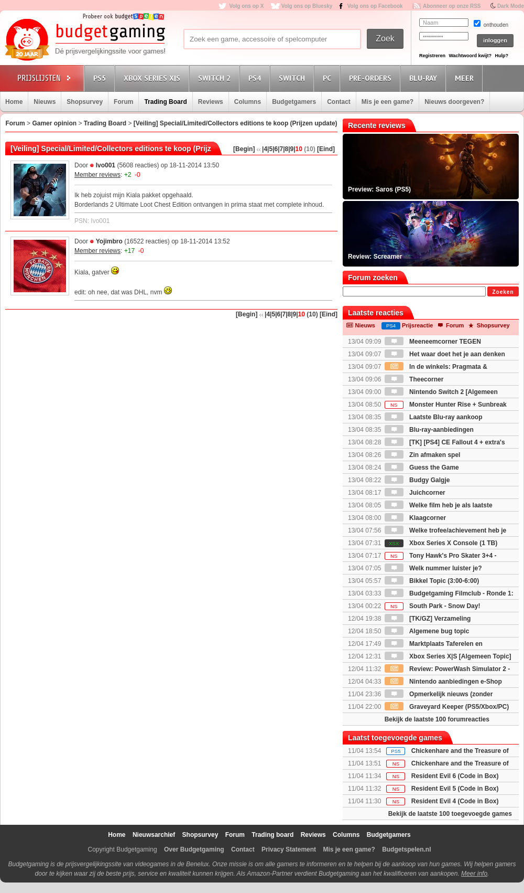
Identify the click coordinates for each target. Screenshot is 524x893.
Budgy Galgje (417, 480)
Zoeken (503, 292)
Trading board (272, 834)
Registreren (432, 55)
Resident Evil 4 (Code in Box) (455, 801)
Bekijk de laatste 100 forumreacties (437, 719)
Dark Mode (510, 6)
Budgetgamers (294, 101)
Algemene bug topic (427, 631)
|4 (264, 149)
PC (328, 78)
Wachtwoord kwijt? (470, 55)
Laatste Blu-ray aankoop (434, 417)
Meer (466, 78)
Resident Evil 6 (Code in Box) (455, 776)
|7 (280, 149)
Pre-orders (372, 78)
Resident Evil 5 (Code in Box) (455, 788)
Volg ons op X (246, 6)
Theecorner (414, 379)
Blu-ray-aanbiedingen (429, 429)
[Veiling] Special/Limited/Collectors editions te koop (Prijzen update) (235, 123)
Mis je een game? (387, 101)
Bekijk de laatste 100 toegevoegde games (450, 813)
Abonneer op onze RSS (452, 6)
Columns (247, 101)
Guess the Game (422, 467)
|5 (269, 149)
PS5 (101, 78)
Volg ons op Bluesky (307, 6)
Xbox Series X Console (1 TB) (441, 543)
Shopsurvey (85, 101)
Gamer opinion (54, 123)
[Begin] (244, 149)
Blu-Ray (424, 78)
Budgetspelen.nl (406, 849)
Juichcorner (415, 492)
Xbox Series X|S (153, 78)
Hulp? (501, 55)
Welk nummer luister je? (433, 568)
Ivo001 (105, 165)
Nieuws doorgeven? (454, 101)
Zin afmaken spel (423, 455)
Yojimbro (109, 241)
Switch (293, 78)
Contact (339, 101)
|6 (275, 149)
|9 (290, 149)
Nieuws (45, 101)
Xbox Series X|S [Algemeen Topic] (448, 656)
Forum (123, 101)
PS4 (256, 78)
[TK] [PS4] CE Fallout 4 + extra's (445, 442)
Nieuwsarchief (154, 834)
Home (14, 101)
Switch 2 (216, 78)
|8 (285, 149)
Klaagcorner (415, 518)
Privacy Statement (288, 849)
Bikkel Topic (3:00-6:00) (432, 580)
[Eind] (326, 149)
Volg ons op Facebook (375, 6)
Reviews (210, 101)
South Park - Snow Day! (433, 606)
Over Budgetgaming (194, 849)
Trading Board (165, 101)
